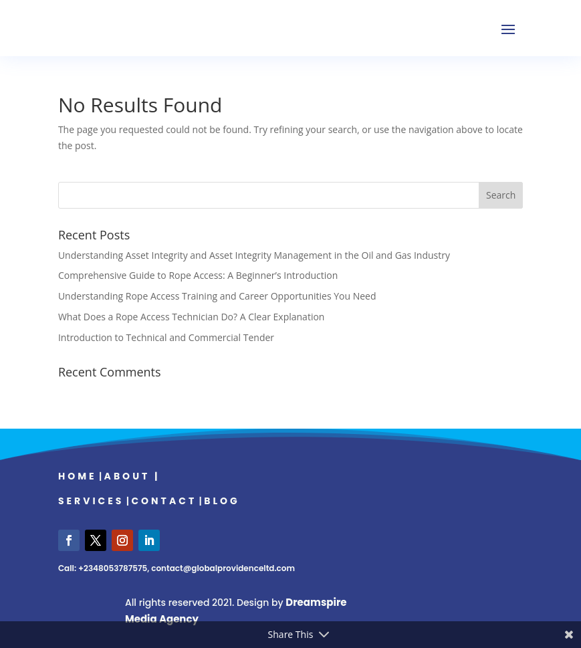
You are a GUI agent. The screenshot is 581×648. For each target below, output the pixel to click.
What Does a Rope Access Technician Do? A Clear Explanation (191, 316)
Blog (222, 501)
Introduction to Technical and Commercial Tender (166, 337)
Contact (164, 501)
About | (132, 476)
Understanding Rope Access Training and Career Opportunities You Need (217, 296)
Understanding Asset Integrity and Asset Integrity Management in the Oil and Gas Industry (254, 255)
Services (91, 501)
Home (77, 476)
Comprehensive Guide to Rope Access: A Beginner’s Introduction (198, 275)
